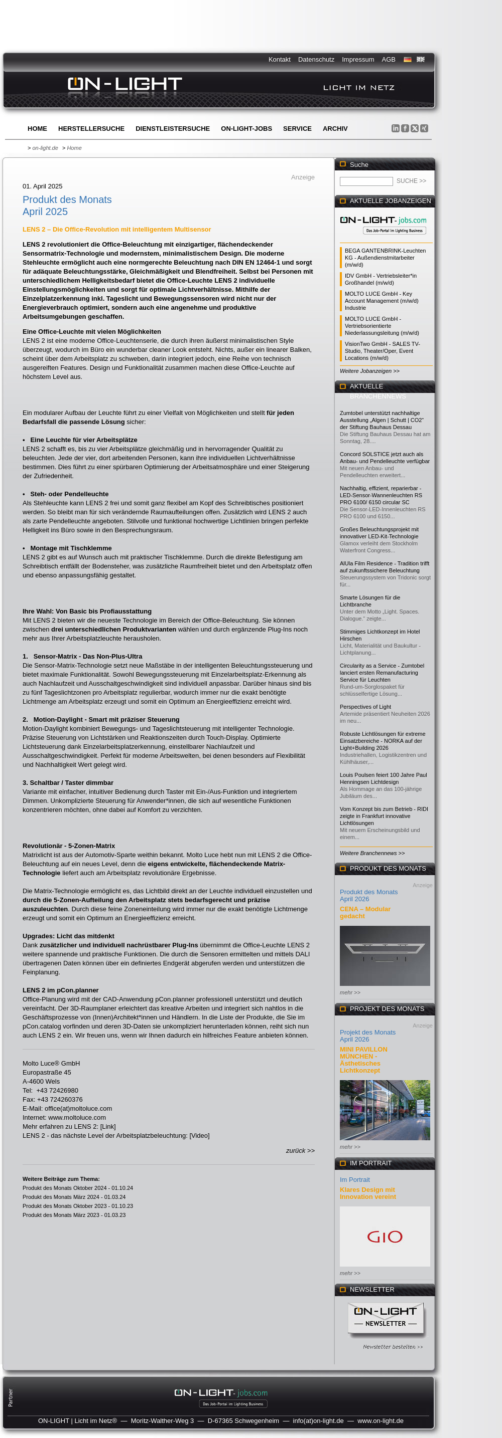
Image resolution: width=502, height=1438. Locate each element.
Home (37, 128)
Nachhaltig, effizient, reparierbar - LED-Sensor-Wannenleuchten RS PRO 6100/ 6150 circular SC (381, 495)
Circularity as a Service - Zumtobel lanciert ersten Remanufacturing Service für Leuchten (382, 673)
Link (108, 1126)
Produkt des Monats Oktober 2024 (65, 1188)
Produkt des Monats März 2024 (61, 1197)
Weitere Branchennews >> (372, 853)
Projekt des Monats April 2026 (368, 1036)
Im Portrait (355, 1179)
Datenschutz (316, 59)
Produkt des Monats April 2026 (369, 895)
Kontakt (280, 59)
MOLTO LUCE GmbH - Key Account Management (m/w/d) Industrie (382, 301)
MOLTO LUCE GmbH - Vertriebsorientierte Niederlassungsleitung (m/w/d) (382, 326)
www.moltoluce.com (77, 1117)
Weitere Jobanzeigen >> (370, 371)
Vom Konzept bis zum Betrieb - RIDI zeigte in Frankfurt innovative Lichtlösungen (384, 816)
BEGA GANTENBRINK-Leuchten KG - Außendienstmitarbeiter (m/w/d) (385, 258)
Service (297, 128)
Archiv (335, 128)
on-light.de (45, 148)
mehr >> (350, 992)
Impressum (358, 59)
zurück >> (300, 1150)
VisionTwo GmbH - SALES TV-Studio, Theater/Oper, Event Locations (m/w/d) (382, 351)
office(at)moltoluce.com (78, 1108)
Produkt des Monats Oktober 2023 (65, 1206)
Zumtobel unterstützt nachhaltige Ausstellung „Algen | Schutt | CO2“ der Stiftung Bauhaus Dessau (382, 420)
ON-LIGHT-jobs (246, 128)
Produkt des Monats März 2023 (61, 1215)
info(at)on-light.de (318, 1420)
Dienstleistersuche (173, 128)
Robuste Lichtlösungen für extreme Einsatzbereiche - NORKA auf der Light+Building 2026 (383, 741)
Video (199, 1135)
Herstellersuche (91, 128)
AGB (389, 59)
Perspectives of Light (365, 707)
